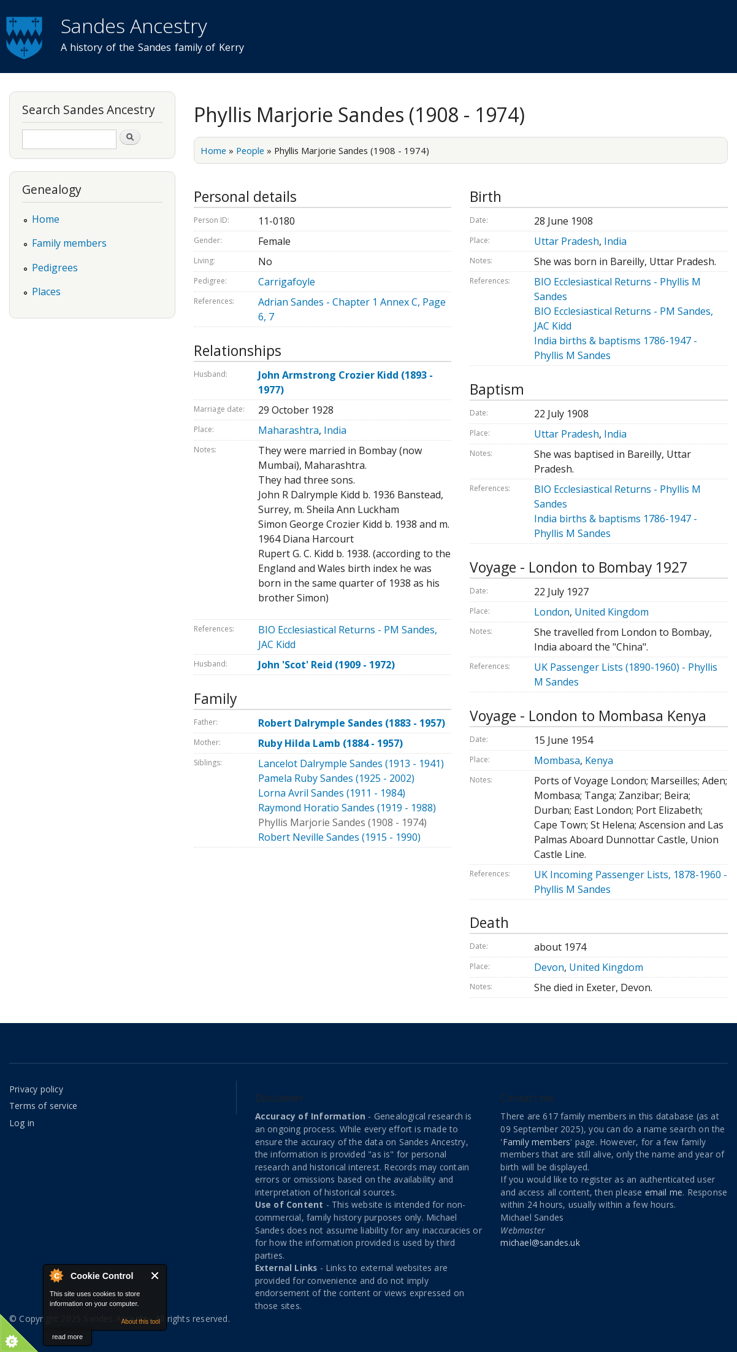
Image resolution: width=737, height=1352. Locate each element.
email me (664, 1192)
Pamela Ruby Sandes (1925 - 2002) (336, 778)
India (335, 430)
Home (213, 150)
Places (46, 291)
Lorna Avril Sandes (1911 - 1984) (331, 793)
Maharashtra (288, 430)
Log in (21, 1123)
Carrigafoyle (286, 281)
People (250, 150)
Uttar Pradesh (566, 241)
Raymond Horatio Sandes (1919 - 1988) (347, 807)
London (552, 612)
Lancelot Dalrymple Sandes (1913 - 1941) (351, 763)
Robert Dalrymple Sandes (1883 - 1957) (351, 723)
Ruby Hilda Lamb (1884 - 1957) (330, 743)
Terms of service (43, 1105)
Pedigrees (55, 267)
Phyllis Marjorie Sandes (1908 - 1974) (342, 822)
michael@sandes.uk (539, 1242)
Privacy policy (36, 1089)
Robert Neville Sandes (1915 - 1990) (339, 837)
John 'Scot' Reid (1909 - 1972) (326, 664)
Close (155, 1276)
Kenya (599, 760)
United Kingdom (612, 612)
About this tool (140, 1321)
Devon (549, 967)
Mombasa (557, 760)
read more (67, 1336)
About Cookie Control (56, 1275)
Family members (69, 243)
